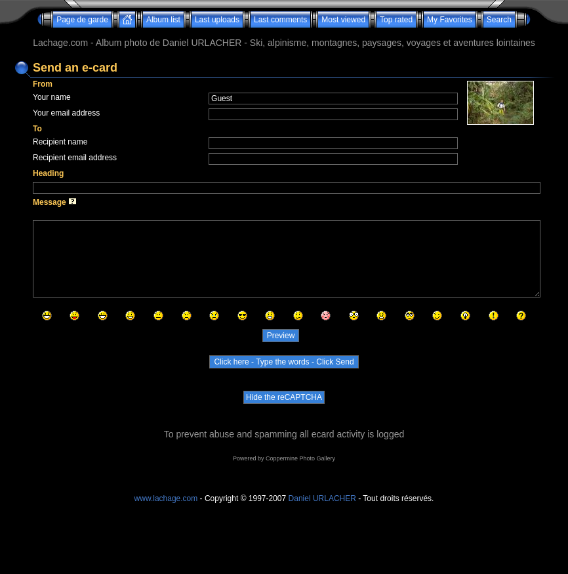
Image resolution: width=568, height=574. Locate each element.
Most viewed (343, 19)
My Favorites (449, 19)
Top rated (396, 19)
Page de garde (82, 19)
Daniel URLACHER (322, 498)
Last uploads (217, 19)
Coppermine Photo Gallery (300, 458)
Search (499, 19)
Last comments (280, 19)
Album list (163, 19)
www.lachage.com (166, 498)
